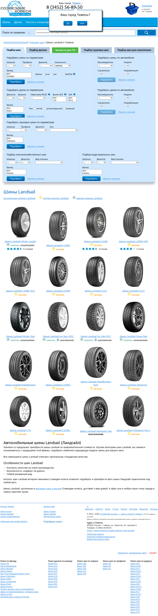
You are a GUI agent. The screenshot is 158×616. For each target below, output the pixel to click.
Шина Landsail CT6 (21, 413)
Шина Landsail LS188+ (58, 413)
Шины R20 (135, 602)
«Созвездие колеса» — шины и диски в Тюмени (121, 514)
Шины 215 (81, 571)
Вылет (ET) (59, 94)
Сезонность (60, 62)
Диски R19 (52, 579)
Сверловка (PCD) (40, 94)
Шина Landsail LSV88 (58, 274)
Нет (82, 23)
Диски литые (6, 511)
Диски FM (4, 564)
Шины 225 (81, 574)
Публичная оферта (95, 534)
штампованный (53, 108)
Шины (6, 22)
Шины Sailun (6, 579)
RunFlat (69, 74)
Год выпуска (104, 70)
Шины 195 (81, 566)
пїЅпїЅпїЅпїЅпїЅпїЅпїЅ (16, 42)
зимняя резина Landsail (89, 198)
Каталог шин (49, 506)
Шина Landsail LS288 (96, 224)
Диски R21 (52, 584)
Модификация (131, 70)
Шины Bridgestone (8, 566)
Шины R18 (135, 597)
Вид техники (42, 159)
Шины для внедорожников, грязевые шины (19, 592)
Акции (107, 509)
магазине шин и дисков (48, 488)
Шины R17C (136, 594)
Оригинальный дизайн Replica (13, 521)
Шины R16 (135, 584)
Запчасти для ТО (65, 50)
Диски (18, 22)
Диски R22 (52, 587)
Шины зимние (50, 514)
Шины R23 (135, 610)
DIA (72, 94)
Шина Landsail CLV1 (133, 274)
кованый (69, 108)
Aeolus (16, 173)
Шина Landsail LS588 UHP (133, 224)
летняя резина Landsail (56, 198)
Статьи (115, 509)
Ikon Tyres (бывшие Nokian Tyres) (15, 574)
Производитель (105, 62)
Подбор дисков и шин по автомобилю (17, 589)
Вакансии (143, 509)
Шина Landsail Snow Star (133, 319)
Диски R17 (52, 574)
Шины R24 (135, 612)
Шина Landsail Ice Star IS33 (58, 319)
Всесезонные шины (52, 516)
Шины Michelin (6, 569)
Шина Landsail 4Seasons (133, 368)
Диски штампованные (10, 516)
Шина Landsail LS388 (58, 228)
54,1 (72, 100)
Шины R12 (135, 564)
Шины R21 (135, 604)
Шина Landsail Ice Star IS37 (96, 319)
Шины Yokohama (7, 576)
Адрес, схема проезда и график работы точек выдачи (110, 530)
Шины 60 (107, 566)
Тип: (31, 108)
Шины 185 (81, 564)
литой (38, 108)
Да (68, 23)
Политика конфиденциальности (101, 537)
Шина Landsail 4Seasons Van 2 (133, 413)
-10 (59, 100)
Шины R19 (135, 599)
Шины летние (50, 511)
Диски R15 (52, 569)
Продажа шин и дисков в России (14, 597)
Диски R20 (52, 582)
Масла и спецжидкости (40, 22)
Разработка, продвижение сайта (132, 553)
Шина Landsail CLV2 (96, 274)
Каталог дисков (7, 506)
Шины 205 (81, 569)
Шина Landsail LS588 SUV (21, 274)
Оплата (124, 509)
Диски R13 (52, 564)
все (19, 74)
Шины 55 (107, 564)
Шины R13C (136, 571)
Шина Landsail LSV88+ (58, 368)
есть (46, 74)
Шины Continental (8, 582)
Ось (52, 126)
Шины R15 (135, 579)
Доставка (133, 509)
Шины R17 (135, 592)
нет (54, 74)
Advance (15, 141)
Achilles (19, 76)
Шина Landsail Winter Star (21, 319)
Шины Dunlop (6, 587)
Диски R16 (52, 571)
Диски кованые (7, 514)
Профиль (28, 62)
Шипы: (38, 74)
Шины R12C (136, 566)
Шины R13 (135, 569)
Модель (128, 62)
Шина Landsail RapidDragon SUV (96, 366)
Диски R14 (52, 566)
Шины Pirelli (5, 584)
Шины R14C (136, 576)
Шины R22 (135, 607)
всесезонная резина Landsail (19, 198)
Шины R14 (135, 574)
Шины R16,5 (136, 587)
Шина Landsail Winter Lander (21, 224)
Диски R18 (52, 576)
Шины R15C (136, 582)
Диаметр (44, 62)
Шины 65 (107, 569)
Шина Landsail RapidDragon (21, 368)
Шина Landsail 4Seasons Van (96, 414)
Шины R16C (136, 589)
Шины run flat (6, 594)
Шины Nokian (6, 571)
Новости (99, 509)
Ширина (11, 62)
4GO (15, 111)
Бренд (10, 70)
